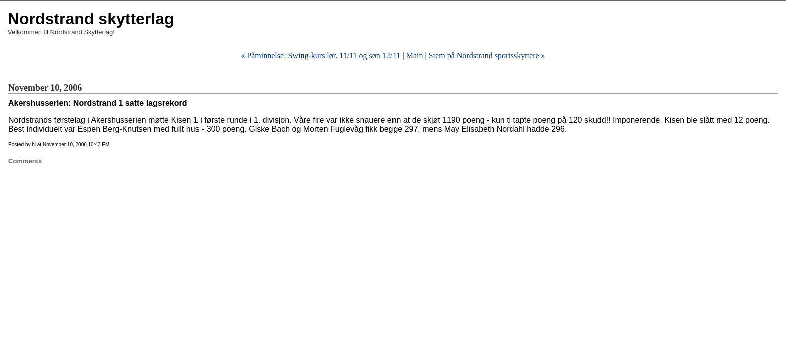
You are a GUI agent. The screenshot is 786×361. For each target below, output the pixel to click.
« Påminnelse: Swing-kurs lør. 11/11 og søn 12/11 (320, 55)
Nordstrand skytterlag (91, 19)
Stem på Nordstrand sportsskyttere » (487, 55)
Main (414, 55)
